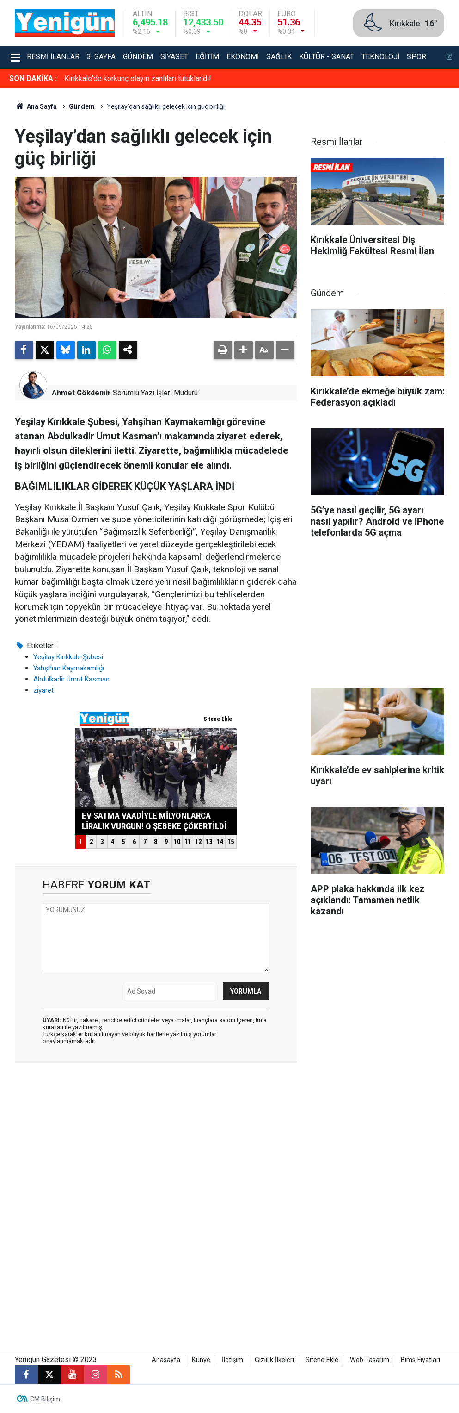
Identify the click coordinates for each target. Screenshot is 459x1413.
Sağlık (279, 56)
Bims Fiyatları (420, 1360)
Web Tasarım (369, 1360)
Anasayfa (166, 1360)
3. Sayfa (101, 56)
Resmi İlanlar (53, 56)
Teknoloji (380, 56)
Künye (201, 1360)
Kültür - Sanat (326, 56)
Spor (416, 56)
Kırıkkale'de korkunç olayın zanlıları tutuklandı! (137, 78)
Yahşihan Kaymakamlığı (68, 668)
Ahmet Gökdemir (81, 392)
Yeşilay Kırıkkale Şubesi (68, 657)
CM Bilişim (45, 1399)
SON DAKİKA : (33, 78)
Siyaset (174, 56)
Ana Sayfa (36, 106)
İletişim (232, 1360)
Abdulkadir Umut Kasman (71, 679)
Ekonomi (242, 56)
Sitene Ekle (322, 1360)
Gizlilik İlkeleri (274, 1360)
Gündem (138, 56)
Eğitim (207, 56)
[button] (243, 350)
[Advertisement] (378, 616)
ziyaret (43, 690)
